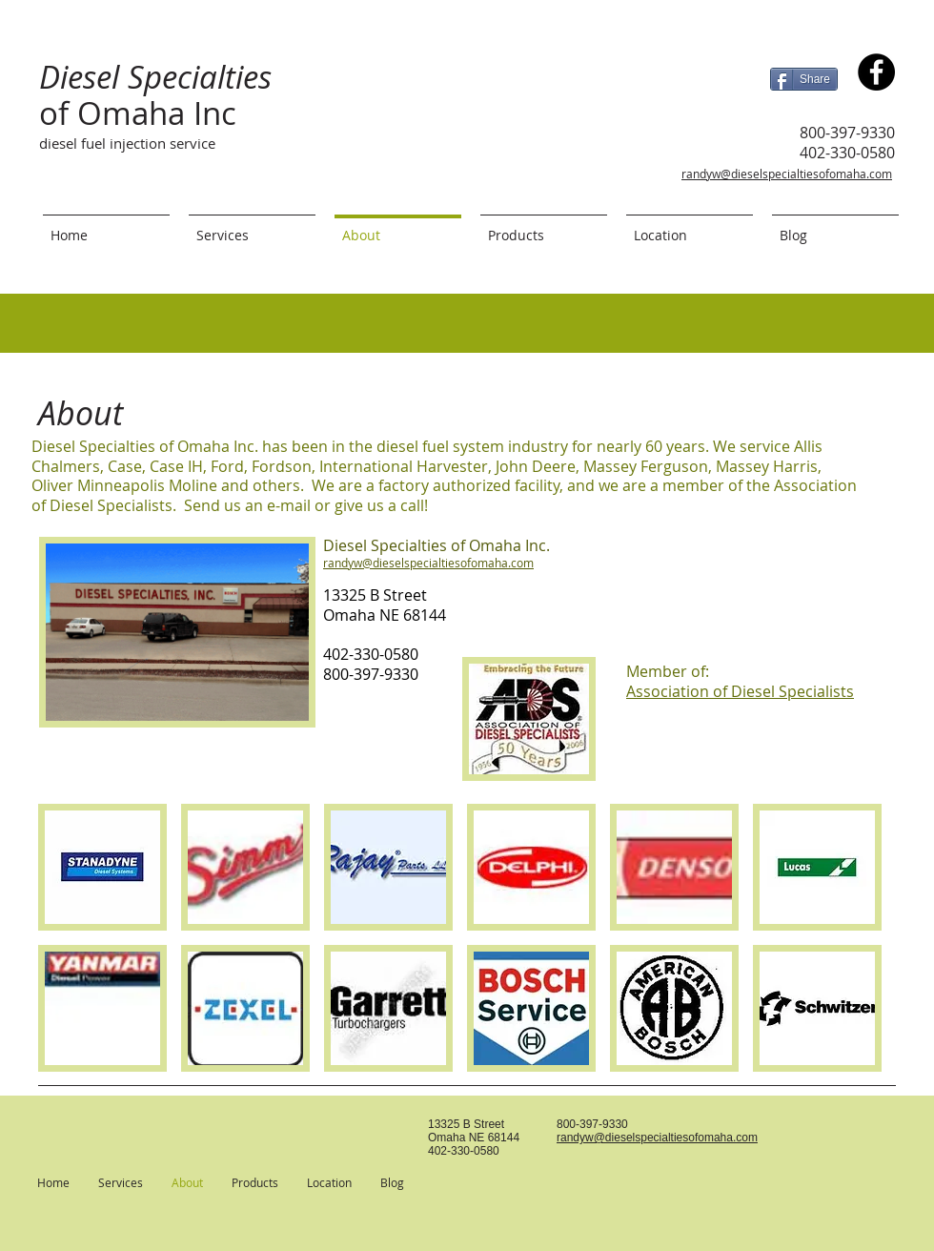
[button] (102, 867)
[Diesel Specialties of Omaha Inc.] (876, 72)
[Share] (804, 79)
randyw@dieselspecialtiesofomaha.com (786, 173)
